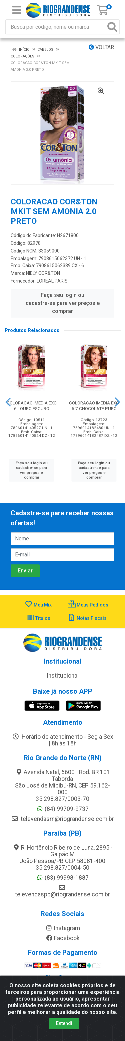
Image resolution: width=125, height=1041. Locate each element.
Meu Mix (38, 605)
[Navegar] (8, 402)
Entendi (64, 1023)
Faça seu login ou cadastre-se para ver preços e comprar (63, 303)
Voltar (101, 47)
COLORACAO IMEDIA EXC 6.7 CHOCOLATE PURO (94, 405)
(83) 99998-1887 (62, 877)
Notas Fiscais (87, 618)
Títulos (38, 618)
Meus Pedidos (88, 605)
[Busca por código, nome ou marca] (56, 27)
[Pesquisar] (112, 27)
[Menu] (17, 10)
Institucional (63, 675)
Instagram (62, 928)
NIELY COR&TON (43, 273)
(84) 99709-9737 (62, 809)
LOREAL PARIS (52, 281)
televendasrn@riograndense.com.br (62, 819)
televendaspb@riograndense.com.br (62, 891)
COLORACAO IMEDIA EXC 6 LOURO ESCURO (32, 405)
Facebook (63, 938)
